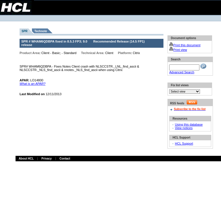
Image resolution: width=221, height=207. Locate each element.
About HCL (26, 158)
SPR (25, 31)
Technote (41, 31)
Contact (65, 158)
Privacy (46, 158)
